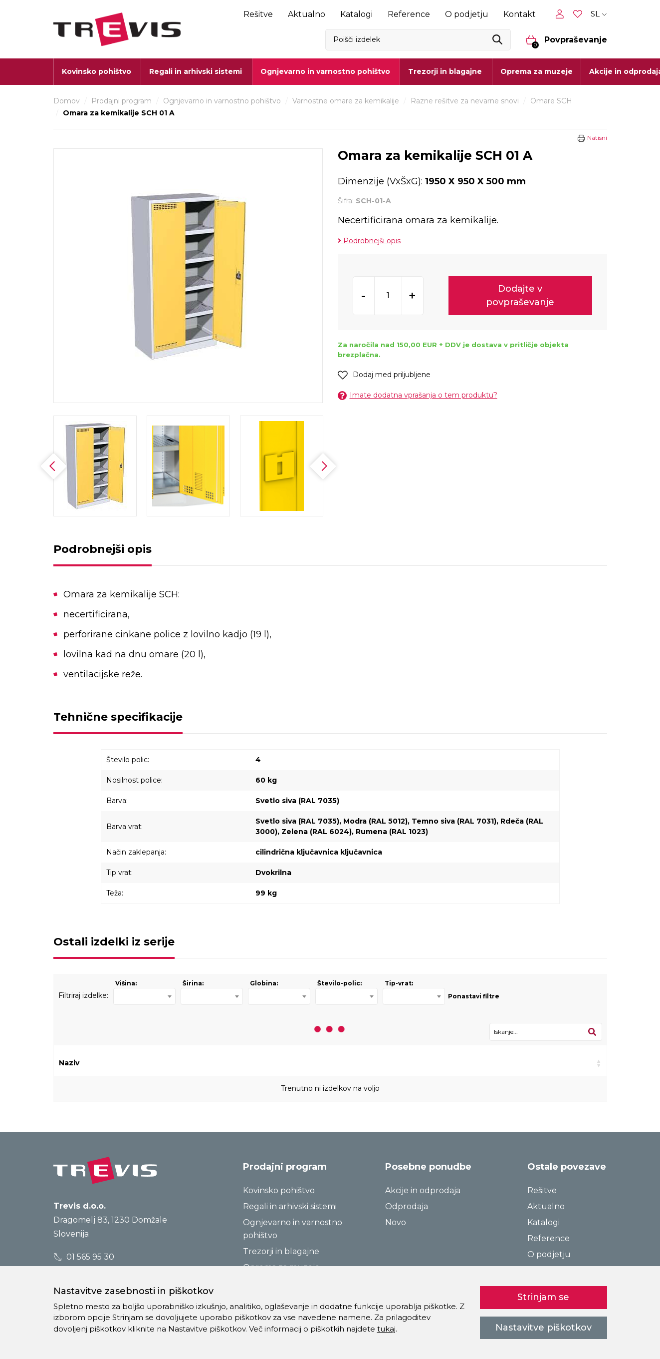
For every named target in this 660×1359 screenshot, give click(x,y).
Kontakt (519, 14)
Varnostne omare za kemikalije (345, 100)
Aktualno (306, 14)
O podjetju (466, 14)
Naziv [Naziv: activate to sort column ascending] (69, 1062)
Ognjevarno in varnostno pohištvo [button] (325, 71)
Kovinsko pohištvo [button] (96, 71)
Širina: (193, 983)
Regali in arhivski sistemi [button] (195, 71)
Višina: (126, 983)
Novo (395, 1222)
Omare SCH (551, 100)
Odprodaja (406, 1206)
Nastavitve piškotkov (543, 1327)
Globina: (264, 983)
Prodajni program (121, 100)
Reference (409, 14)
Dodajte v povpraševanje (520, 295)
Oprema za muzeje (536, 71)
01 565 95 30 (83, 1257)
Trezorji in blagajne (281, 1251)
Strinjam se (543, 1297)
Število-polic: (339, 983)
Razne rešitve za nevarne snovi (465, 100)
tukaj (386, 1329)
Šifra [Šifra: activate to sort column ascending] (180, 1062)
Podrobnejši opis (369, 240)
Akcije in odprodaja (422, 1190)
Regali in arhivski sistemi (290, 1206)
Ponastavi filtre (473, 996)
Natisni (597, 137)
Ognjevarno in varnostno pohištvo (222, 100)
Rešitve (258, 14)
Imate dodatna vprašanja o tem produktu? (417, 395)
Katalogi (356, 14)
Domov (66, 100)
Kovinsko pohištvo (279, 1190)
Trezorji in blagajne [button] (445, 71)
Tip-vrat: (399, 983)
